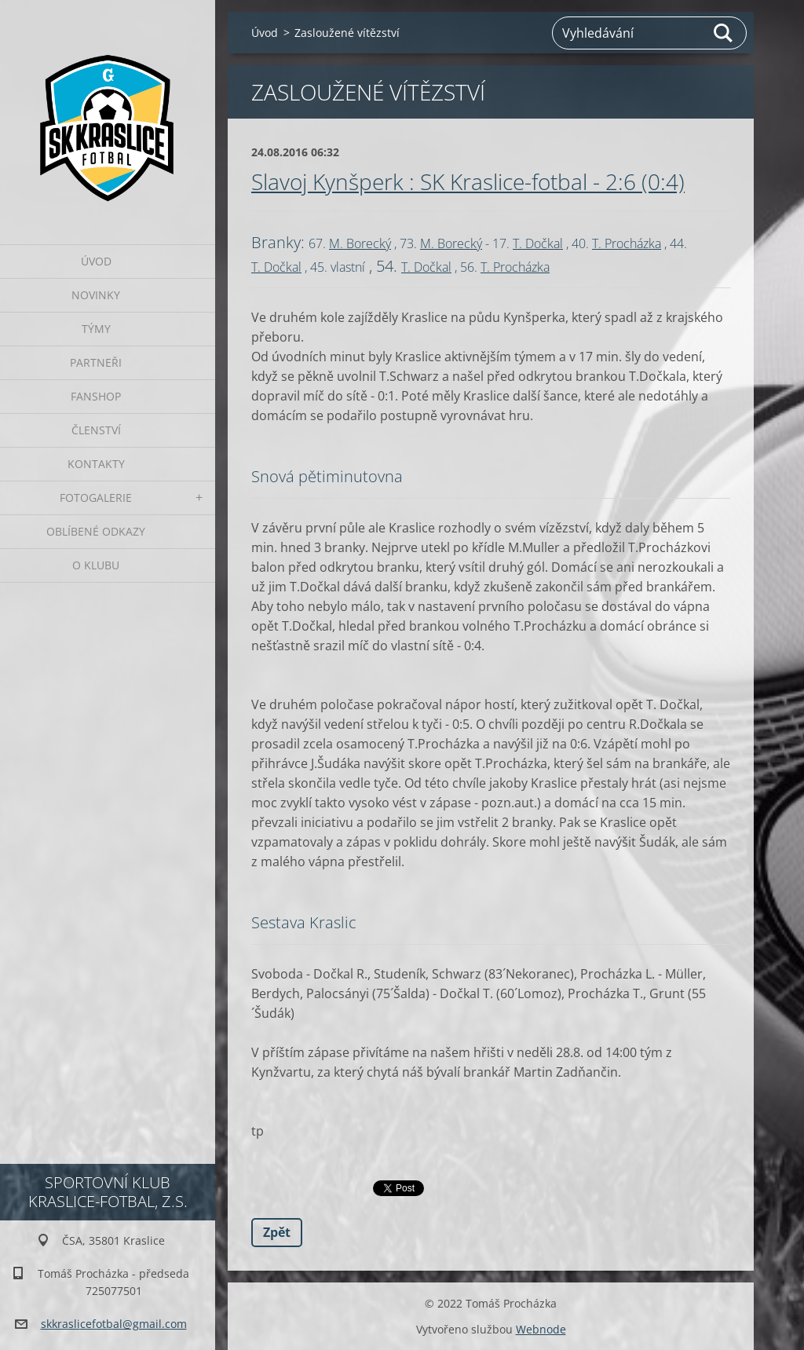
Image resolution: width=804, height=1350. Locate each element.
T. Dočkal (538, 243)
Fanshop (96, 396)
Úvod (96, 261)
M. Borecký (360, 243)
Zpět (277, 1232)
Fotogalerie (96, 497)
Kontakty (96, 463)
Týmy (96, 328)
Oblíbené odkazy (95, 531)
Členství (96, 430)
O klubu (95, 565)
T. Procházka (626, 243)
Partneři (96, 362)
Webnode (541, 1329)
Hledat (724, 33)
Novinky (95, 294)
